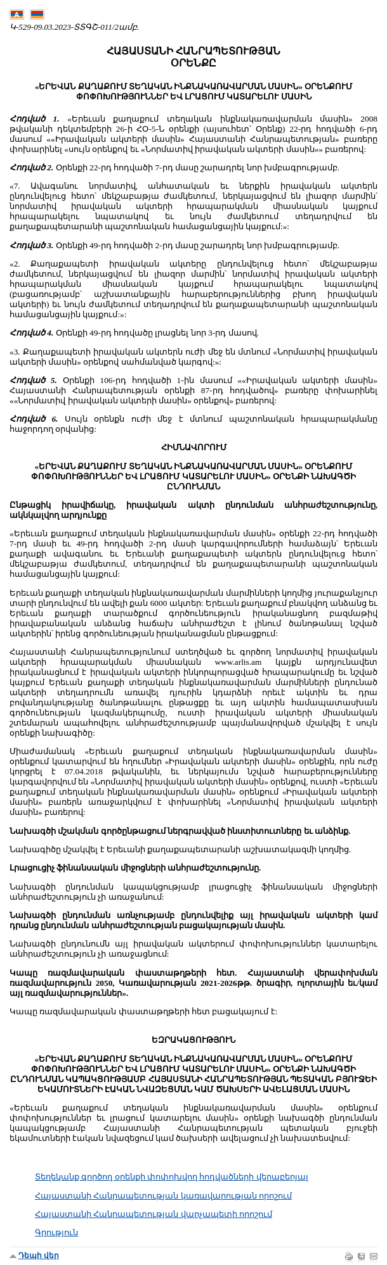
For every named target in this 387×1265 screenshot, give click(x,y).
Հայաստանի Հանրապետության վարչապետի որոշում (153, 1214)
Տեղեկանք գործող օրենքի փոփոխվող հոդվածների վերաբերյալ (171, 1176)
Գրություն (56, 1232)
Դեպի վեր (38, 1255)
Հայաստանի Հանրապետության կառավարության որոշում (163, 1195)
